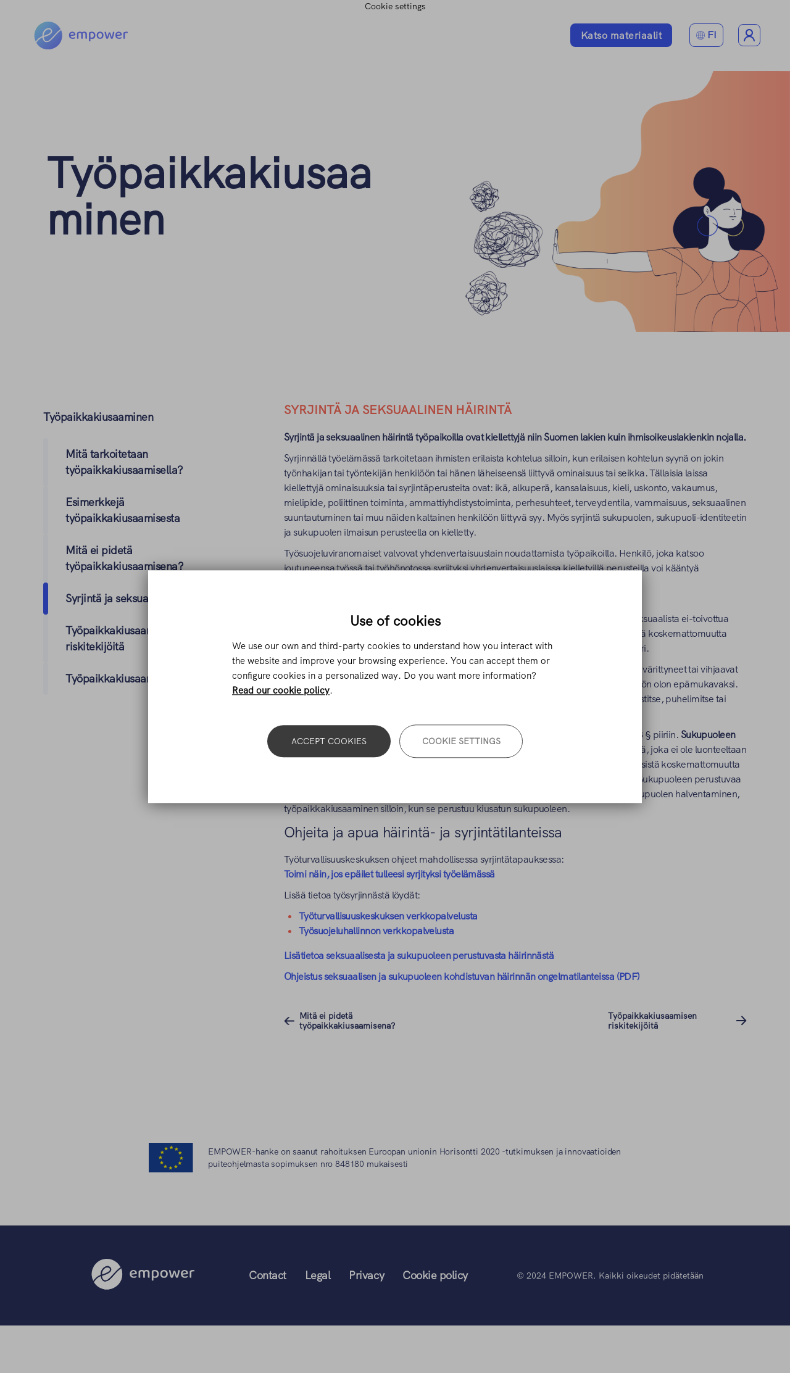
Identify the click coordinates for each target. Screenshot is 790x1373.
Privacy (366, 1275)
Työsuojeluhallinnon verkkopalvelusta (376, 930)
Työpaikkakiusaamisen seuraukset (147, 678)
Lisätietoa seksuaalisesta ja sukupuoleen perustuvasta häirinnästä (419, 955)
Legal (318, 1275)
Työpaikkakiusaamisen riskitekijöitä (652, 1021)
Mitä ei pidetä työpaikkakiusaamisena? (347, 1021)
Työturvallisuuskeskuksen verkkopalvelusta (389, 916)
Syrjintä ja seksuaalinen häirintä (141, 598)
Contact (267, 1275)
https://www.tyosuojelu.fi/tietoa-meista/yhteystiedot (392, 597)
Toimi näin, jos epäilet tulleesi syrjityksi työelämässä (389, 874)
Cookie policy (435, 1275)
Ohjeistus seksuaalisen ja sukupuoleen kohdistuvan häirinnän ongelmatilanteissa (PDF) (462, 976)
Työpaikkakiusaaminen (209, 196)
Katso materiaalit (621, 35)
